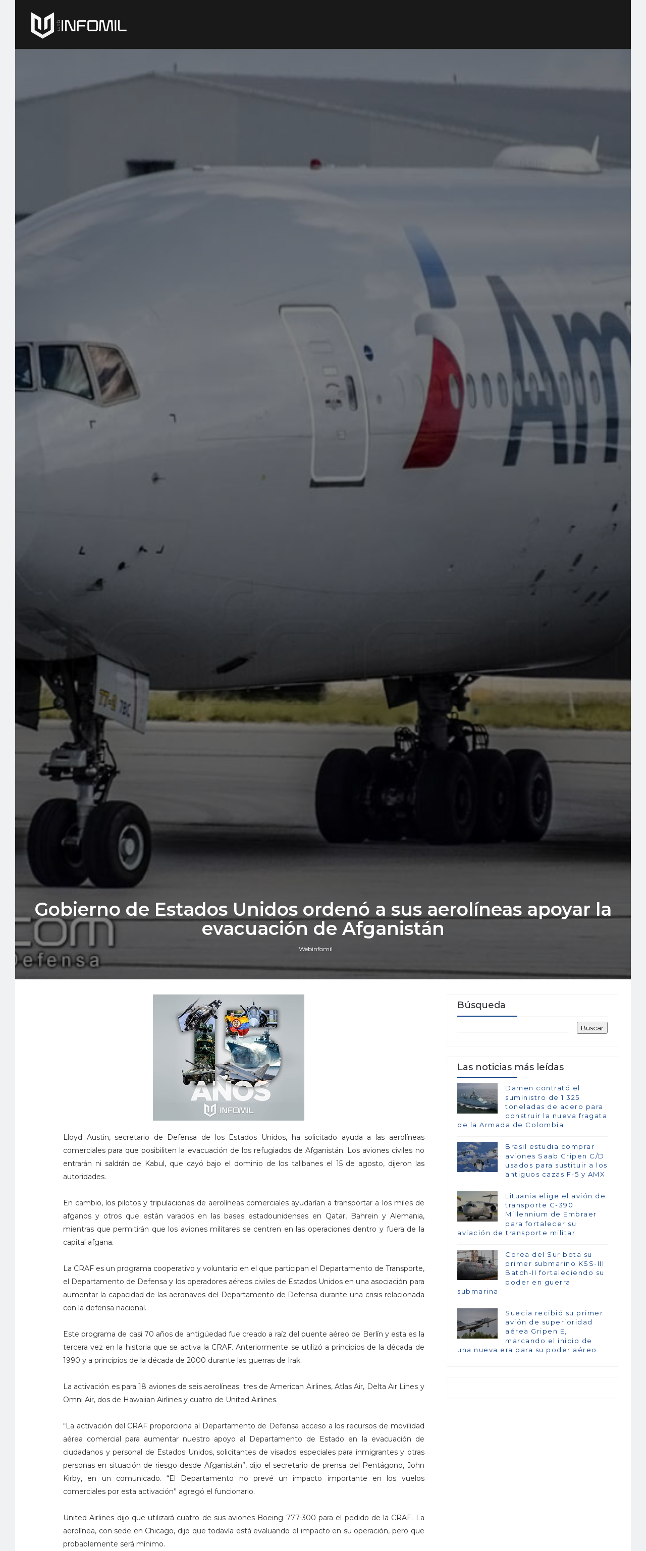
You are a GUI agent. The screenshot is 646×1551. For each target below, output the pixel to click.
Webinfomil (316, 949)
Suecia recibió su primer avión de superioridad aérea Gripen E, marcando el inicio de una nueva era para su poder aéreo (530, 1331)
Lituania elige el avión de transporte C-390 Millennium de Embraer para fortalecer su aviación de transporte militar (531, 1214)
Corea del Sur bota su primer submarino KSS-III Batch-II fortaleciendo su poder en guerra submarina (531, 1272)
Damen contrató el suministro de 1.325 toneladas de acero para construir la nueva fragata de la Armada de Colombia (532, 1106)
